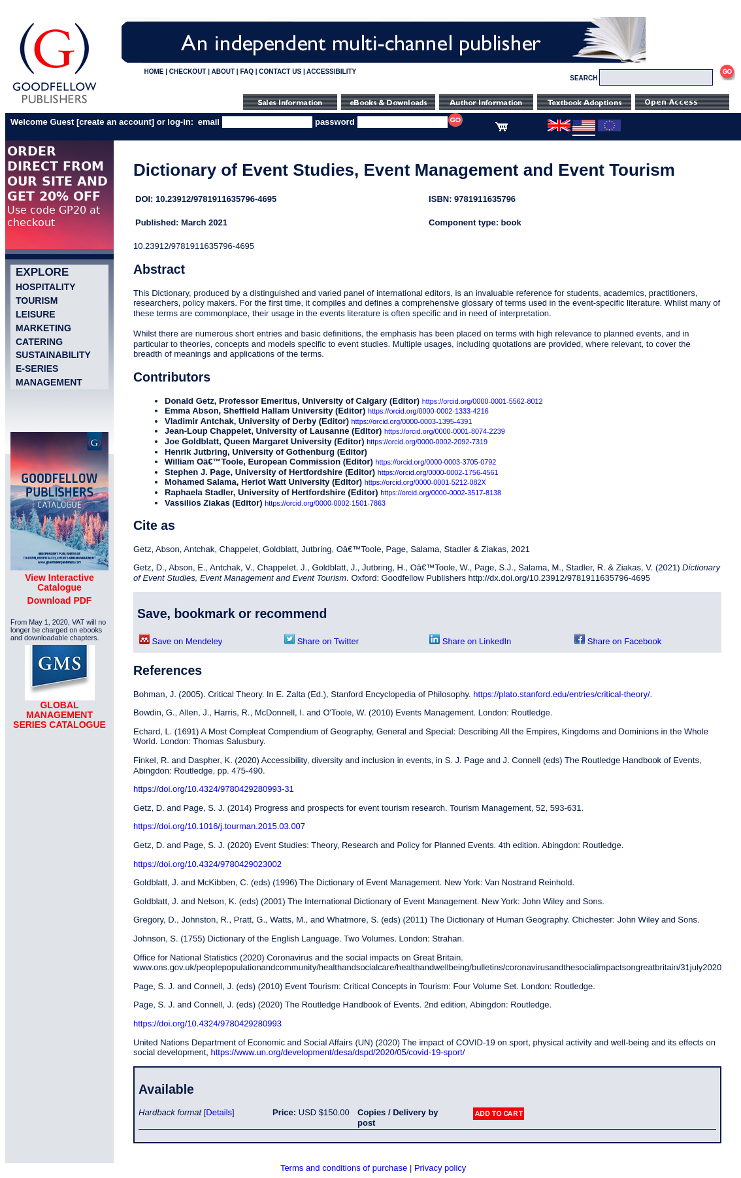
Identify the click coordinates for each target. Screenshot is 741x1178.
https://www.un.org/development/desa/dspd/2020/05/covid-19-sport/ (338, 1052)
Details (219, 1112)
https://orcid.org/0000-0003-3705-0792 (436, 462)
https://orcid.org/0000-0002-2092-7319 (427, 442)
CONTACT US (280, 71)
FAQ (247, 71)
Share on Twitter (321, 641)
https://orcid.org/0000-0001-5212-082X (425, 482)
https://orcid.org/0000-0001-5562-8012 (482, 401)
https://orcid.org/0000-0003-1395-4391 (412, 421)
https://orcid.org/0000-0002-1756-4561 (438, 472)
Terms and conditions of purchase (343, 1168)
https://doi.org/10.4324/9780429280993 (207, 1023)
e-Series (37, 368)
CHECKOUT (187, 71)
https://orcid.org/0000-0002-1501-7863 (325, 503)
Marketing (43, 328)
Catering (39, 341)
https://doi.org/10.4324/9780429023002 (207, 864)
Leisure (36, 314)
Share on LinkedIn (470, 641)
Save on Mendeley (180, 641)
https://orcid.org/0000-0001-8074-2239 (444, 431)
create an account (115, 122)
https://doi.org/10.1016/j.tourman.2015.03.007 (219, 826)
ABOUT (223, 71)
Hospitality (46, 287)
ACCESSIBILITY (331, 71)
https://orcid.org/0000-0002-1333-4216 (428, 411)
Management (49, 382)
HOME (153, 71)
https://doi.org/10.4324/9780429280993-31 (213, 789)
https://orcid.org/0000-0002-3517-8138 (440, 493)
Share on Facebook (617, 641)
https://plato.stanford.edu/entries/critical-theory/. (562, 694)
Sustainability (53, 355)
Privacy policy (440, 1168)
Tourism (37, 300)
